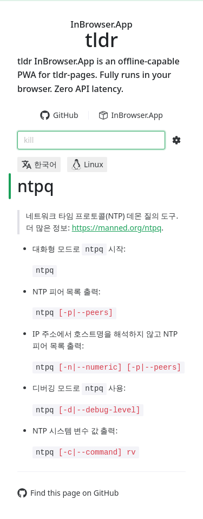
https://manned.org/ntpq (117, 227)
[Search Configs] (176, 140)
